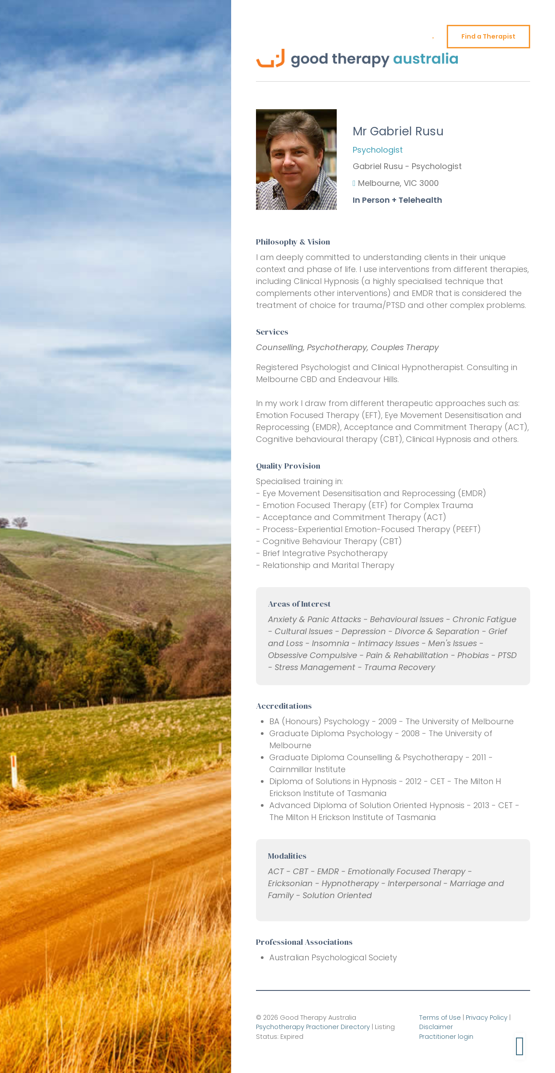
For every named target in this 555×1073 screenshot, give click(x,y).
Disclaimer (436, 1026)
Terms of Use (440, 1017)
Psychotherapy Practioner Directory (313, 1026)
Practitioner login (446, 1036)
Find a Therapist (488, 36)
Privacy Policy (487, 1017)
